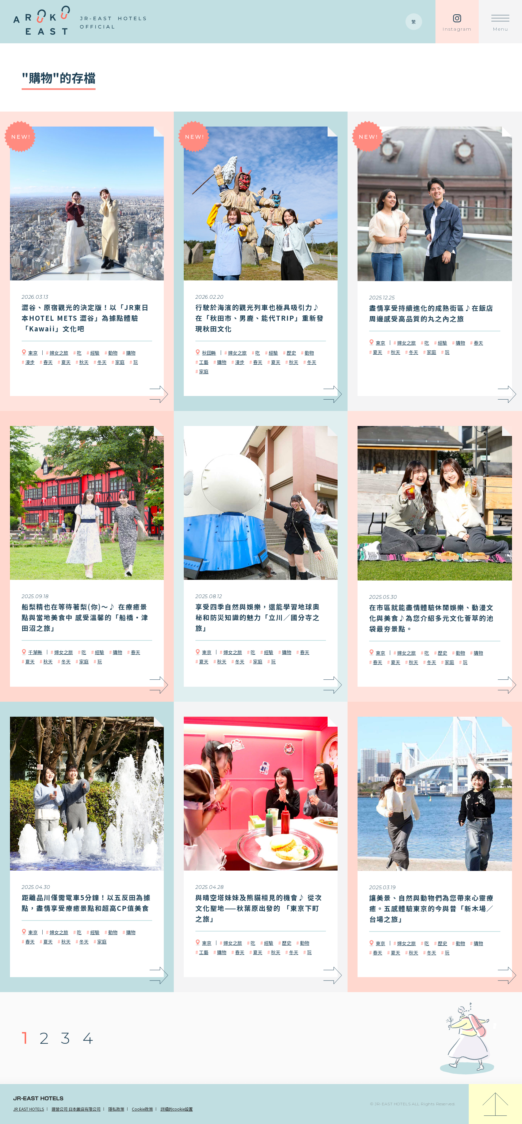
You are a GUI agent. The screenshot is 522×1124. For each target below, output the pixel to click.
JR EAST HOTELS (28, 1109)
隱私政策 (116, 1109)
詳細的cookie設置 (176, 1109)
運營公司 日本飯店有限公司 (76, 1109)
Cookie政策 (142, 1109)
